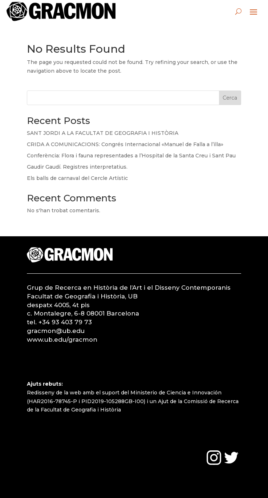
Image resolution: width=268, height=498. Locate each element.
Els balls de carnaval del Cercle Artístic (77, 178)
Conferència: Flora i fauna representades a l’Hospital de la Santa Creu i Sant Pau (131, 155)
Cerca (230, 98)
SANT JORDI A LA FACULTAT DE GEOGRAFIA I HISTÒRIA (102, 133)
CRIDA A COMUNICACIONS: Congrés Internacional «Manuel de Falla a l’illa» (125, 144)
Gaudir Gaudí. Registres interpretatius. (77, 167)
